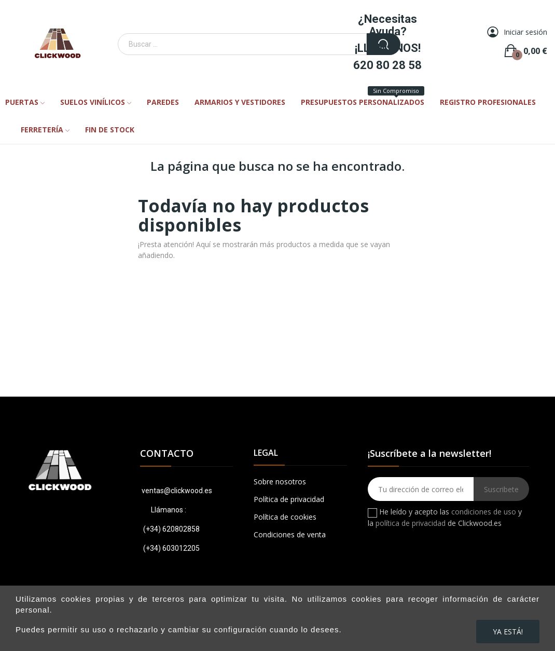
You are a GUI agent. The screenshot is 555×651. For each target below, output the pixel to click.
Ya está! (508, 631)
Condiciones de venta (290, 534)
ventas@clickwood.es (176, 490)
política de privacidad (411, 523)
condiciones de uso (483, 512)
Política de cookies (285, 517)
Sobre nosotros (280, 481)
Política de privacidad (289, 499)
